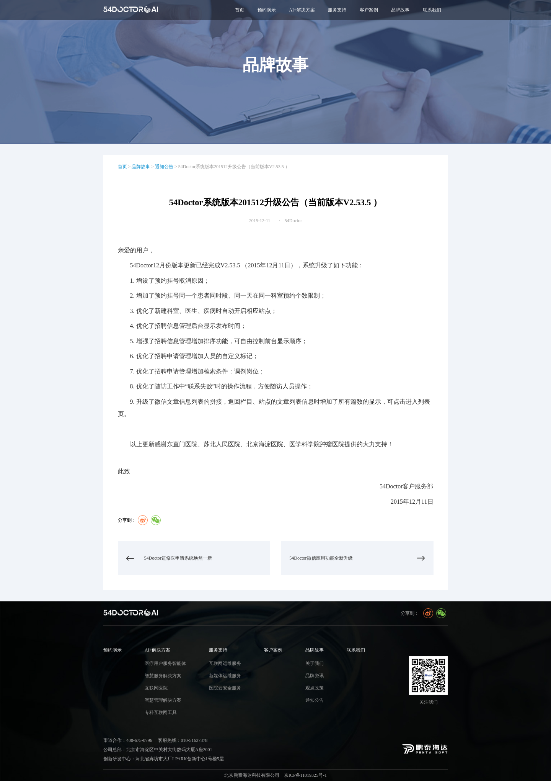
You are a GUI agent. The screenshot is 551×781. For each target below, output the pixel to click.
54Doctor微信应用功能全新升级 (320, 558)
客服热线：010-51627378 (183, 740)
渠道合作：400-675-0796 (127, 740)
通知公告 (164, 166)
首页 (239, 10)
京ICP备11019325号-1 (305, 775)
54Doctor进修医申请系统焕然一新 (178, 558)
